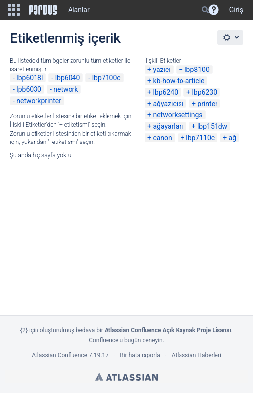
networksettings (177, 115)
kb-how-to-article (178, 81)
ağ (232, 138)
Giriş (236, 10)
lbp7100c (106, 78)
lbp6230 (204, 92)
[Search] (205, 10)
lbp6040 (67, 78)
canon (162, 138)
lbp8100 (197, 69)
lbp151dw (212, 126)
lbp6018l (29, 78)
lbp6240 (165, 92)
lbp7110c (200, 138)
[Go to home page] (43, 10)
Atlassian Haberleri (196, 355)
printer (207, 103)
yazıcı (161, 69)
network (65, 89)
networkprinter (38, 101)
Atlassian (126, 376)
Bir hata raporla (140, 355)
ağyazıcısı (168, 103)
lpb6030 (28, 89)
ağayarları (168, 126)
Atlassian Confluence (59, 355)
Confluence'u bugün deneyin (126, 340)
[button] (14, 10)
